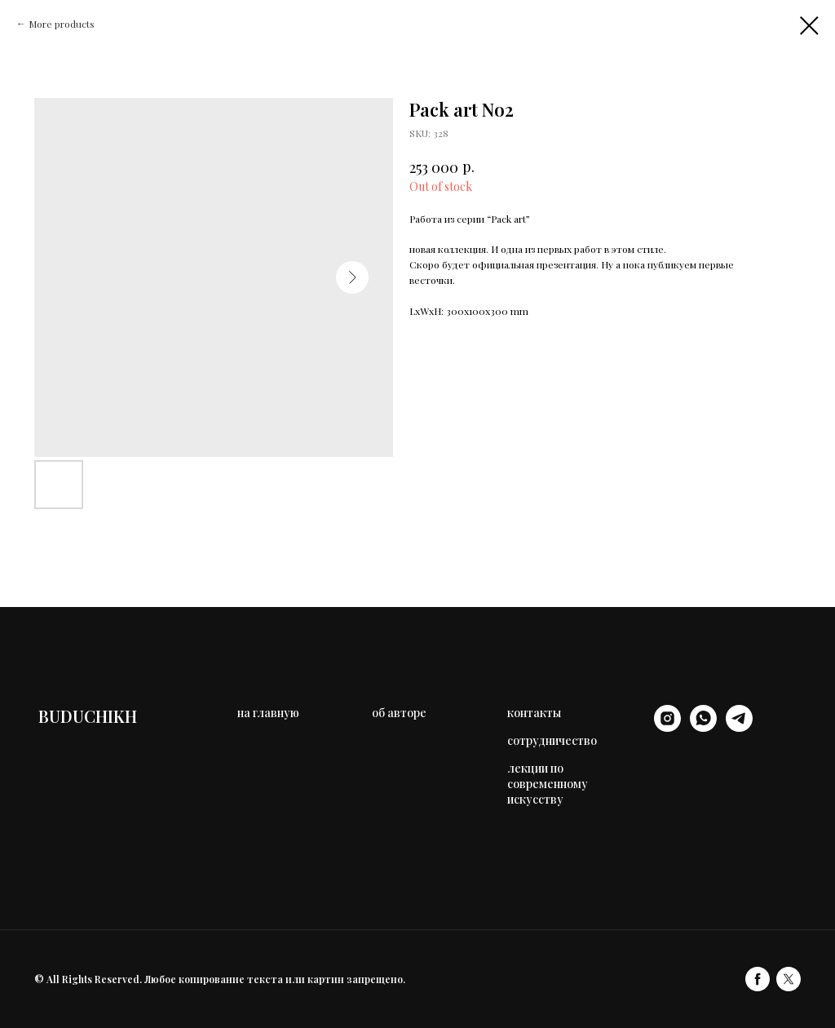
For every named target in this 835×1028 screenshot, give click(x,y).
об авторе (399, 712)
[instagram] (667, 727)
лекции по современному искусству (547, 783)
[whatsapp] (703, 727)
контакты (534, 712)
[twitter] (788, 979)
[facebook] (757, 979)
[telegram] (739, 727)
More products (62, 23)
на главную (268, 712)
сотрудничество (552, 740)
